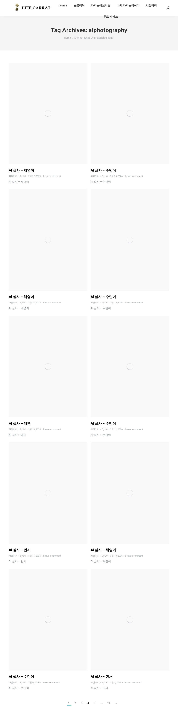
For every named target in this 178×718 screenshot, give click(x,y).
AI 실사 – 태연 (20, 423)
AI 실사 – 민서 (20, 550)
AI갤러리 (13, 176)
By (23, 176)
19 (108, 703)
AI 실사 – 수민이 (103, 170)
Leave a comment (52, 176)
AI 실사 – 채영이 (21, 170)
